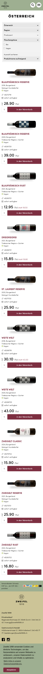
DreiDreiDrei (9, 237)
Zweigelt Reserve (12, 493)
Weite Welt (8, 337)
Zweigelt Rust (10, 544)
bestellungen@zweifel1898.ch (16, 633)
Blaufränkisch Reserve (15, 82)
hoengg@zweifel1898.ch (14, 622)
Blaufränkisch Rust (14, 185)
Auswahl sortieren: (11, 55)
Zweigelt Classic (12, 441)
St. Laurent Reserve (13, 289)
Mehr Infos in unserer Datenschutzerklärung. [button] (13, 662)
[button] (38, 5)
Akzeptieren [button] (11, 670)
